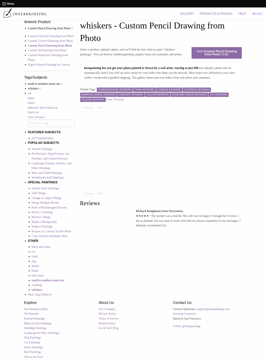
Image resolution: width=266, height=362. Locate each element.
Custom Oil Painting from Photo (47, 50)
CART (257, 13)
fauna (31, 98)
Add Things (39, 193)
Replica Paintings (42, 226)
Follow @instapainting (186, 326)
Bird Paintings (32, 351)
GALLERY (187, 13)
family (35, 266)
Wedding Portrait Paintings (48, 177)
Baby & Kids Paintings (38, 323)
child (35, 256)
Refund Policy (107, 323)
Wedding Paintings (35, 328)
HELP (242, 13)
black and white (41, 246)
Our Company (107, 309)
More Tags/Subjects (40, 294)
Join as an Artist (33, 356)
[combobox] (51, 123)
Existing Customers (185, 313)
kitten (31, 102)
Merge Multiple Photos (45, 202)
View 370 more (115, 99)
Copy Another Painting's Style (50, 236)
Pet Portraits (31, 313)
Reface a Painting (42, 212)
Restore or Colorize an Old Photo (51, 231)
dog (34, 261)
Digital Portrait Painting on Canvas (49, 64)
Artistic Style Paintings (45, 188)
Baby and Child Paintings (47, 172)
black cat (33, 112)
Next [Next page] (102, 107)
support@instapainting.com (213, 309)
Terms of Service (109, 318)
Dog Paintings (32, 337)
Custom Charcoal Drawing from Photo (51, 36)
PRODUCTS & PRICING (216, 13)
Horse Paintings (33, 347)
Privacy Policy (107, 313)
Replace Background (44, 221)
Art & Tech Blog (109, 328)
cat (29, 93)
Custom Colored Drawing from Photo (50, 40)
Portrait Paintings (42, 149)
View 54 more (36, 117)
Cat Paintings (32, 342)
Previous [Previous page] (90, 107)
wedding (37, 285)
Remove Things (41, 217)
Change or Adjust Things (46, 198)
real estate (38, 275)
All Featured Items (43, 138)
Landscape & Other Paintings (41, 332)
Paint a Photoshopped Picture (49, 207)
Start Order (217, 53)
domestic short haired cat (43, 107)
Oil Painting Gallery (36, 309)
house (35, 270)
